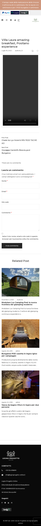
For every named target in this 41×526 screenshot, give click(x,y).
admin (17, 351)
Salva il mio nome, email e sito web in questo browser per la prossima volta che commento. (20, 237)
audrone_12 (18, 50)
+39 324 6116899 (10, 470)
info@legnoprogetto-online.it (15, 475)
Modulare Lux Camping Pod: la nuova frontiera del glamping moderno (19, 303)
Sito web (5, 202)
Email (4, 191)
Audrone (19, 299)
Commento (7, 213)
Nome (5, 181)
